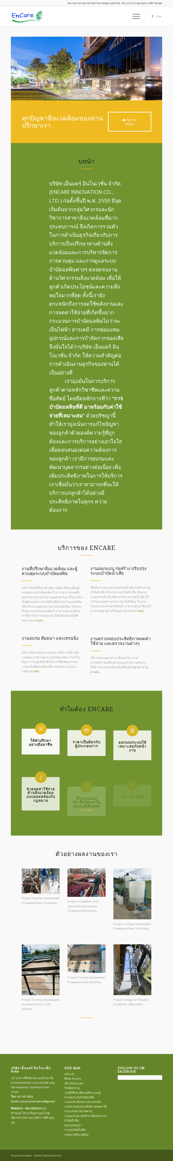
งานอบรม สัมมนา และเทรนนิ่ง (82, 1102)
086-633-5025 (19, 1118)
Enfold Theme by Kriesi (47, 1155)
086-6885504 (33, 1108)
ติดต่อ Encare (72, 1078)
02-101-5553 (25, 1096)
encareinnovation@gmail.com (40, 1101)
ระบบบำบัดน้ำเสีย (74, 1130)
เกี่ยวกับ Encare (73, 1083)
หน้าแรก (69, 1074)
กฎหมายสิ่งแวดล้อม (76, 1134)
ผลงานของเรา (73, 1125)
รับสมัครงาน (72, 1088)
